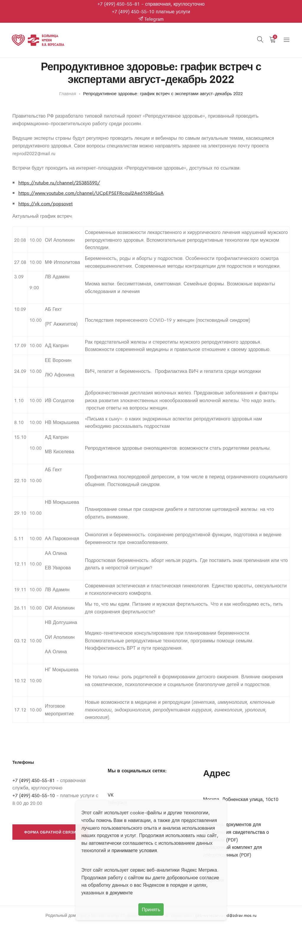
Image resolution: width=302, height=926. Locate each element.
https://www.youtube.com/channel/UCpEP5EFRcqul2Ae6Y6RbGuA (91, 194)
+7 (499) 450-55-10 (133, 11)
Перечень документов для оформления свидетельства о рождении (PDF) (236, 833)
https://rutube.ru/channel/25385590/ (59, 184)
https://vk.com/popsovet (45, 205)
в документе (119, 892)
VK (111, 796)
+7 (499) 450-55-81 (118, 3)
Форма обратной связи (50, 833)
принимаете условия (134, 850)
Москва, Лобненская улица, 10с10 (241, 800)
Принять (151, 909)
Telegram (151, 18)
